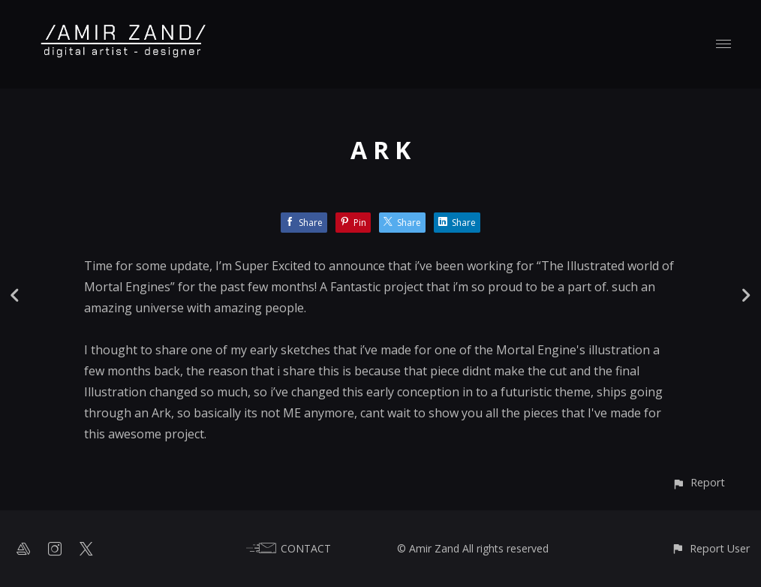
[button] (698, 482)
